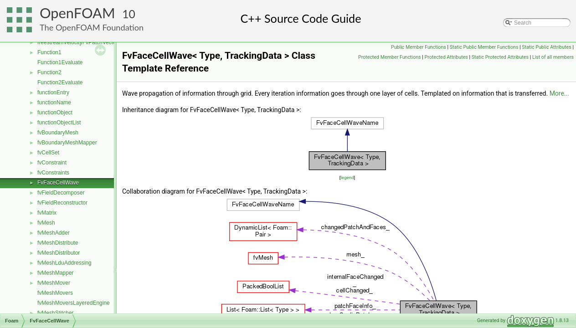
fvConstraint (52, 162)
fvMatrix (47, 213)
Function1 (49, 52)
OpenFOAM (77, 13)
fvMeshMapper (55, 273)
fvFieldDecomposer (60, 193)
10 (128, 13)
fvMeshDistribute (57, 243)
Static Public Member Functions (484, 47)
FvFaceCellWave (58, 182)
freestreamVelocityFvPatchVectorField (83, 42)
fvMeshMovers (55, 293)
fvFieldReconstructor (62, 203)
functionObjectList (59, 122)
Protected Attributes (446, 57)
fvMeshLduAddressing (64, 263)
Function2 (49, 72)
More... (559, 93)
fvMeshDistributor (58, 253)
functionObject (54, 112)
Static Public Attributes (546, 47)
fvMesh (46, 223)
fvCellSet (48, 152)
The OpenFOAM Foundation (92, 27)
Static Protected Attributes (500, 57)
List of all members (553, 57)
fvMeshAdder (53, 233)
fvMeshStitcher (55, 313)
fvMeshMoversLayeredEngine (73, 303)
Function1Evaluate (59, 62)
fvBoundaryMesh (57, 132)
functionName (54, 102)
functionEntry (53, 92)
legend (347, 177)
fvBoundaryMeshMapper (67, 142)
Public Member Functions (418, 47)
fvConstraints (53, 172)
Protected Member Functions (389, 57)
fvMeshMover (53, 283)
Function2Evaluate (59, 82)
